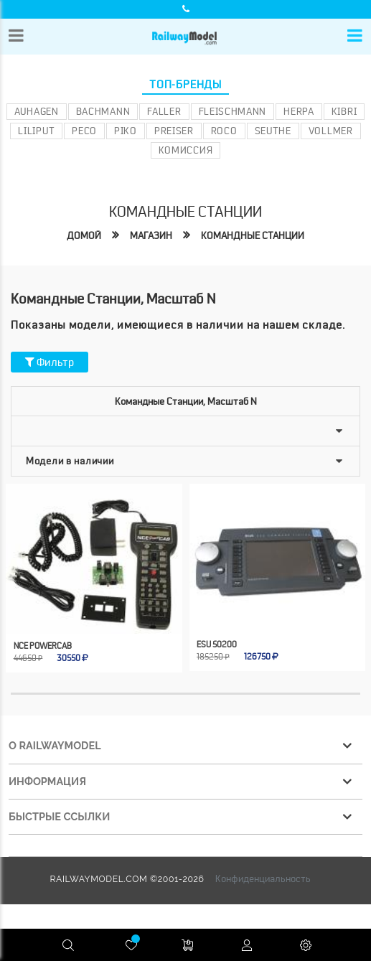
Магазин (151, 235)
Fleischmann (233, 111)
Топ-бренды (185, 84)
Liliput (36, 130)
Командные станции (252, 235)
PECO (84, 130)
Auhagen (36, 111)
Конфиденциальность (263, 878)
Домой (84, 235)
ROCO (224, 130)
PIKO (125, 130)
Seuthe (273, 130)
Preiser (174, 130)
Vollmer (331, 130)
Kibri (344, 111)
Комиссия (186, 150)
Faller (164, 111)
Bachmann (103, 111)
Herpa (298, 111)
